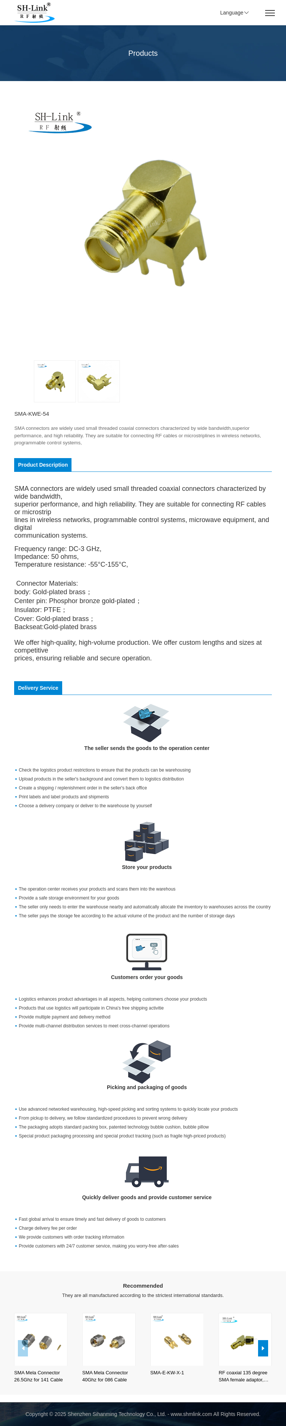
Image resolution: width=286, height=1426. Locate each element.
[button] (263, 1348)
